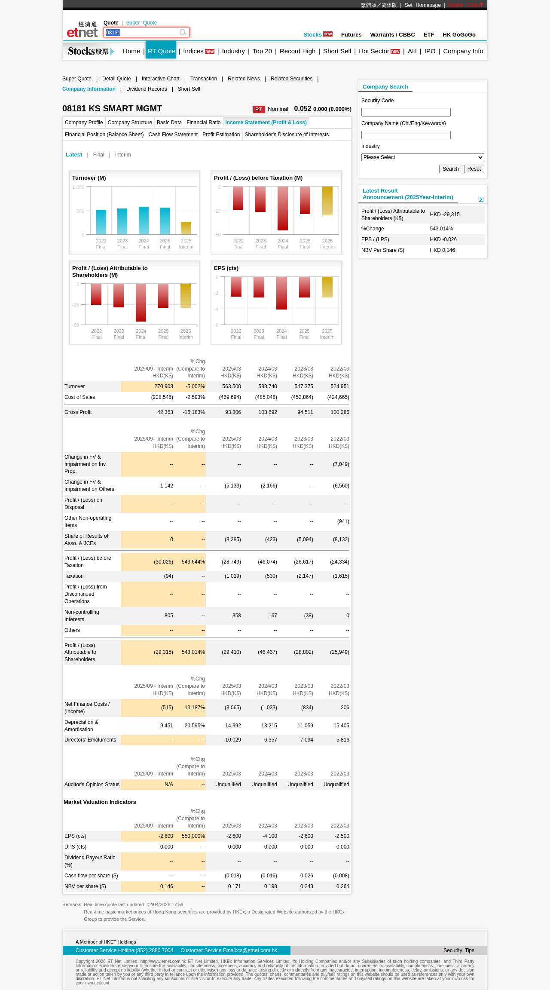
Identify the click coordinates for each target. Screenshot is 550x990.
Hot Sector (374, 51)
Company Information (89, 89)
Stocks (318, 34)
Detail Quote (116, 79)
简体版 (389, 5)
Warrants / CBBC (392, 34)
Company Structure (130, 123)
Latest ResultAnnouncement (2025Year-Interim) (408, 193)
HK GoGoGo (459, 34)
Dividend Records (146, 89)
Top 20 (262, 51)
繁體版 (368, 5)
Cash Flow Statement (173, 135)
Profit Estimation (221, 135)
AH (412, 51)
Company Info (463, 51)
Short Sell (337, 51)
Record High (297, 51)
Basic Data (169, 123)
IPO (430, 51)
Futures (351, 34)
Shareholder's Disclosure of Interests (287, 135)
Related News (244, 79)
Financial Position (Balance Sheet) (104, 135)
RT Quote (161, 51)
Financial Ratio (203, 123)
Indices (193, 51)
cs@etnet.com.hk (257, 950)
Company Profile (84, 123)
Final (98, 155)
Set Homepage (423, 5)
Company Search (385, 86)
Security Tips (458, 950)
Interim (123, 155)
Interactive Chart (161, 79)
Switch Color (466, 5)
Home (131, 51)
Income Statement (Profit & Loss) (266, 123)
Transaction (203, 79)
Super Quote (141, 23)
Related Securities (291, 79)
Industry (233, 51)
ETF (429, 34)
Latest (74, 154)
